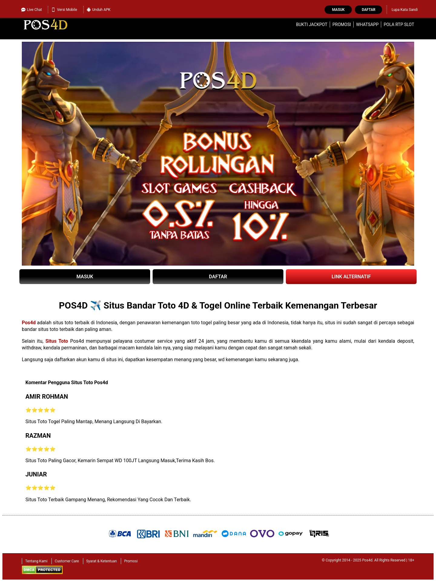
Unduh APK (99, 10)
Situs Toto (56, 341)
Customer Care (67, 561)
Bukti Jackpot (311, 24)
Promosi (341, 24)
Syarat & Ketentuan (101, 561)
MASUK (84, 277)
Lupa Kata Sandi (404, 10)
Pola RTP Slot (399, 24)
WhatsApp (367, 24)
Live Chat (31, 10)
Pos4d (29, 322)
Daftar (368, 10)
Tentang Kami (36, 561)
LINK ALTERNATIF (351, 277)
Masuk (338, 10)
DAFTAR (218, 277)
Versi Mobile (64, 10)
